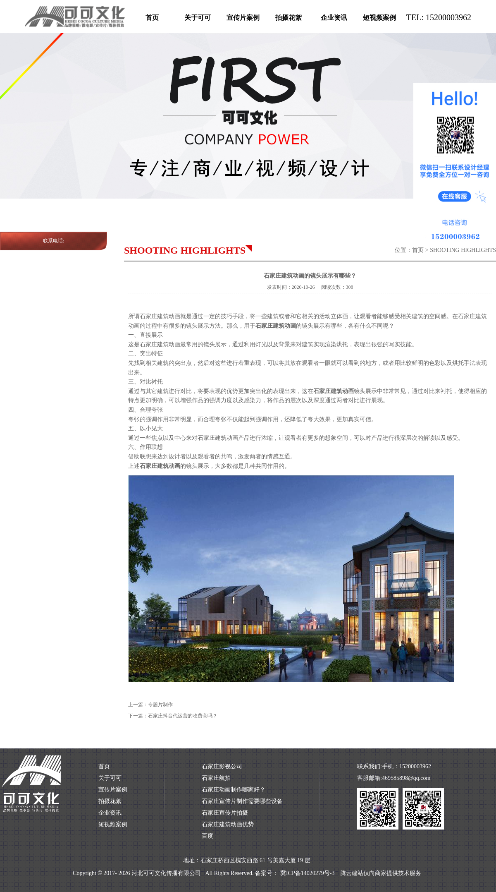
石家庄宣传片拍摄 (225, 813)
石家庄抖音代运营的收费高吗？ (182, 716)
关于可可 (197, 17)
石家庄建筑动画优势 (228, 824)
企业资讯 (334, 17)
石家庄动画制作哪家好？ (233, 789)
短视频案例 (379, 17)
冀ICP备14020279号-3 (307, 873)
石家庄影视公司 (222, 766)
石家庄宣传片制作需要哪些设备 (242, 801)
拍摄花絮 (288, 17)
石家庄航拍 (216, 778)
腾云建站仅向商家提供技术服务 (380, 873)
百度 (207, 836)
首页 (152, 17)
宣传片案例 (243, 17)
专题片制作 (160, 704)
